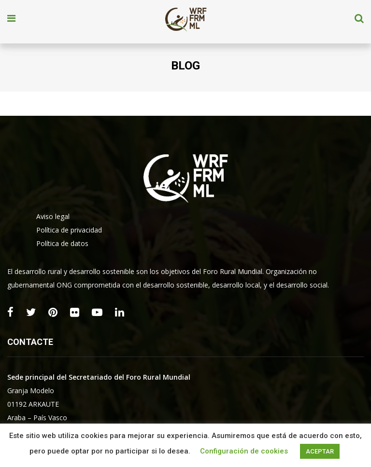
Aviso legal (53, 216)
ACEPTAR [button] (320, 451)
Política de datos (62, 243)
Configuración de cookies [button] (244, 451)
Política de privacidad (69, 229)
